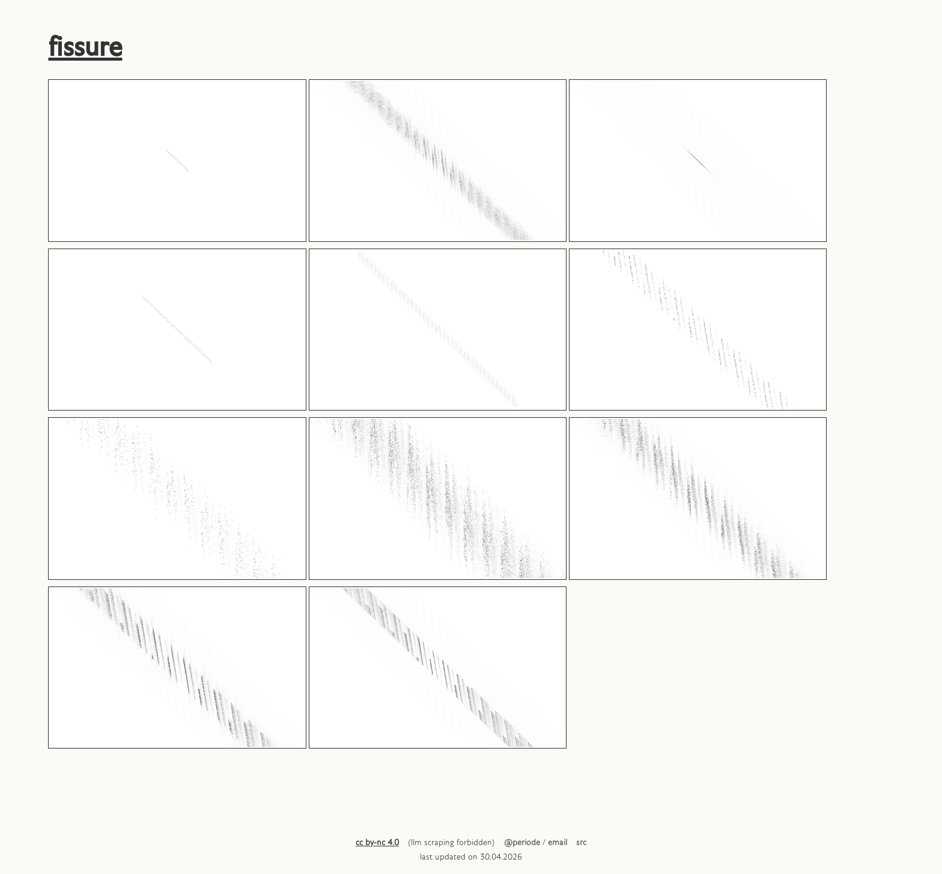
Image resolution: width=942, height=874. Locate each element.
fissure (85, 48)
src (581, 843)
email (557, 843)
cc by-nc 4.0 (377, 843)
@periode (522, 843)
